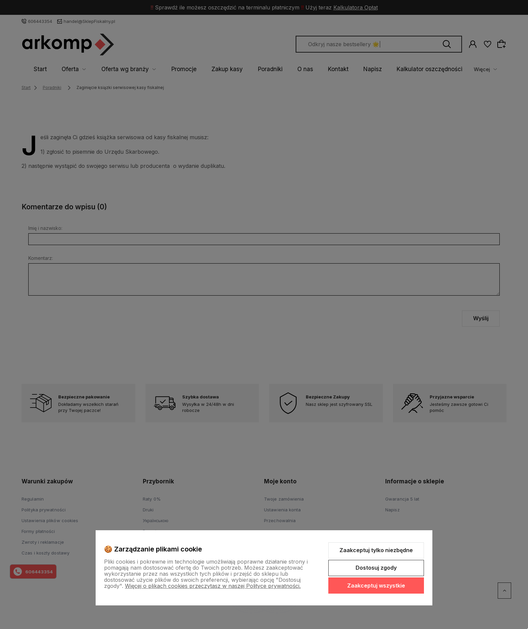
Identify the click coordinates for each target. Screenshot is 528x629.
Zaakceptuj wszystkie (376, 585)
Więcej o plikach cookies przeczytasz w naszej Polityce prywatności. (213, 585)
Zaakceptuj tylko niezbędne (376, 550)
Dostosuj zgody (376, 567)
